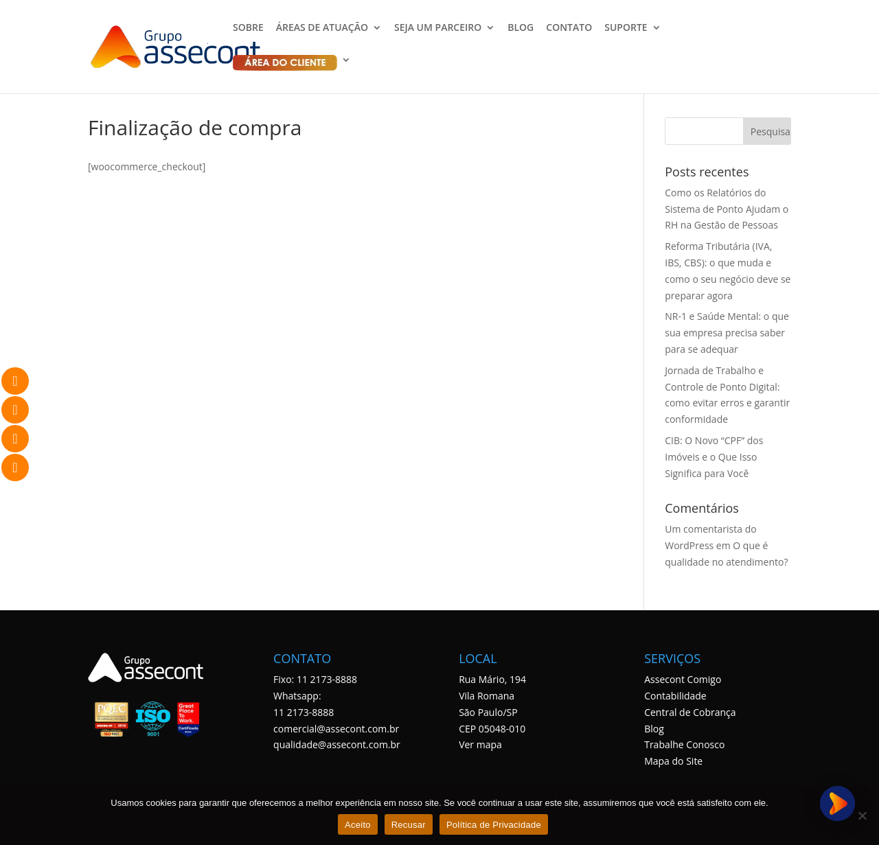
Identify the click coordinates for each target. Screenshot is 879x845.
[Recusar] (862, 815)
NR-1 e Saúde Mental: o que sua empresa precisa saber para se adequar (727, 333)
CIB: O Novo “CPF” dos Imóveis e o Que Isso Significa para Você (714, 457)
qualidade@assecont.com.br (336, 744)
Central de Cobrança (689, 712)
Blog (654, 728)
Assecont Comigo (682, 679)
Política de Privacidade (493, 825)
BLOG (520, 28)
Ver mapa (480, 744)
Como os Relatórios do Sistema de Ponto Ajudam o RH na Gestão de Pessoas (726, 209)
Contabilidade (675, 695)
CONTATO (569, 28)
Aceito (358, 825)
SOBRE (248, 28)
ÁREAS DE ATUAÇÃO (322, 28)
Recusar (408, 825)
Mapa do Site (673, 760)
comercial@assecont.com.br (336, 728)
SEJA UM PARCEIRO (437, 28)
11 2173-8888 (303, 712)
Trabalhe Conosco (684, 744)
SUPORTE (625, 28)
